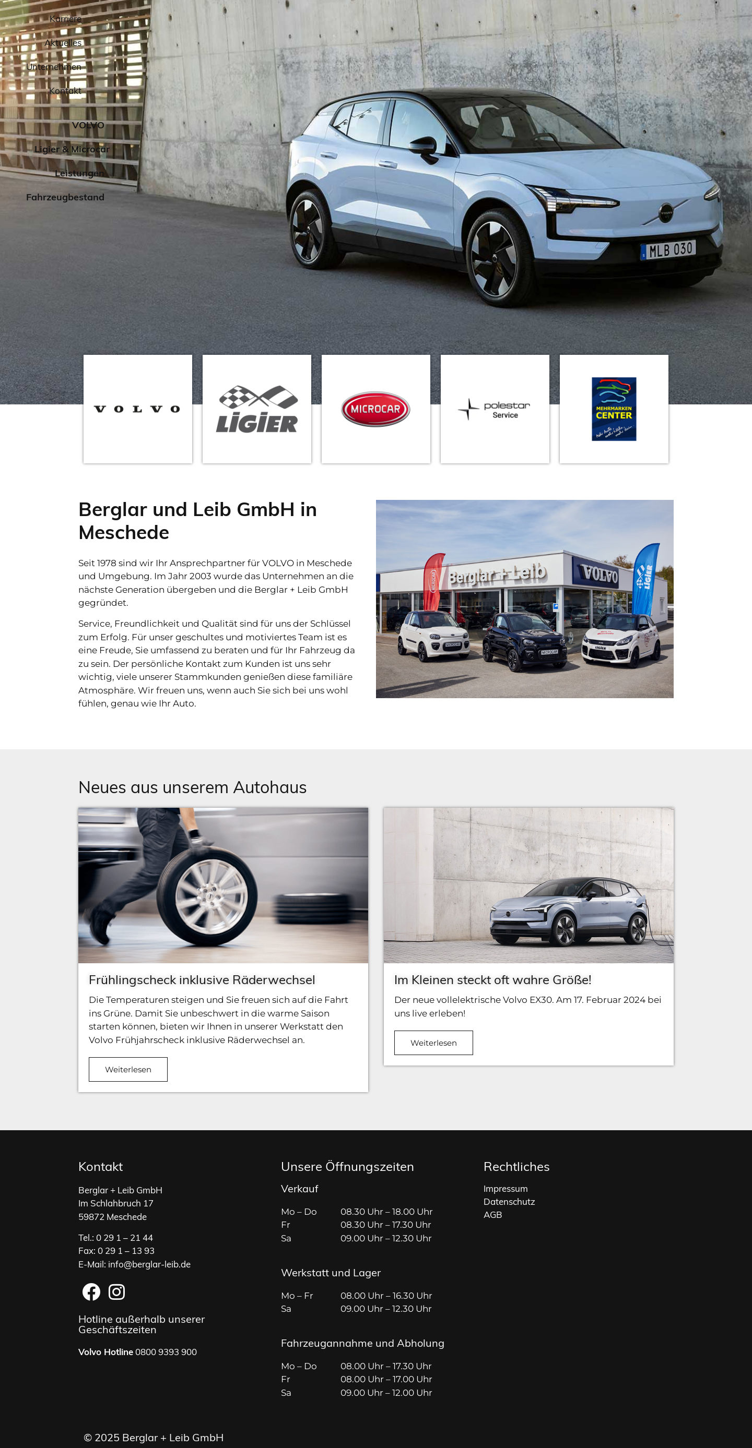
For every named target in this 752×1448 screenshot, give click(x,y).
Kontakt (642, 19)
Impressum (506, 1182)
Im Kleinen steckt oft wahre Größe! (493, 981)
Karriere (455, 19)
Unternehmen (577, 19)
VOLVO (368, 54)
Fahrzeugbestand (621, 54)
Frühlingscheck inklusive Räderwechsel (202, 981)
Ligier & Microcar (445, 54)
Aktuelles (509, 19)
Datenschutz (509, 1195)
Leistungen (531, 54)
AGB (493, 1208)
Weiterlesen (128, 1069)
